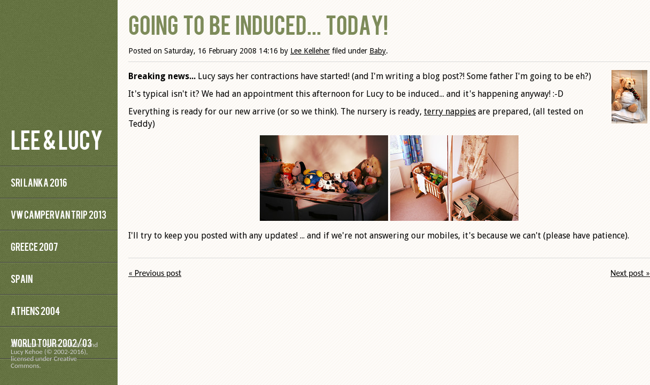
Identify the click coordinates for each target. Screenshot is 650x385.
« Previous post (154, 273)
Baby (377, 51)
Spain (22, 278)
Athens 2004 (35, 310)
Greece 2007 (34, 246)
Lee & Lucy (57, 139)
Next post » (630, 273)
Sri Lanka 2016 (39, 182)
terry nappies (450, 111)
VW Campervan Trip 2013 (58, 214)
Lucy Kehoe (27, 352)
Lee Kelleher (310, 51)
